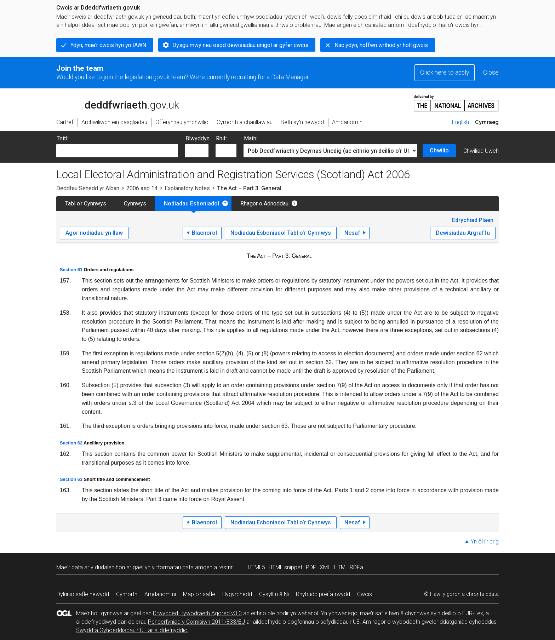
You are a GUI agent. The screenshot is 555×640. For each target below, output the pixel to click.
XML (325, 567)
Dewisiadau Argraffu (463, 232)
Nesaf (352, 232)
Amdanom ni (160, 594)
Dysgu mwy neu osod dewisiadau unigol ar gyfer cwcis (240, 45)
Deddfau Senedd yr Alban (87, 188)
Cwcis (364, 594)
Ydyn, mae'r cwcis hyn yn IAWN (108, 45)
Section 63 (71, 479)
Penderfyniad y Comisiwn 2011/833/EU (196, 621)
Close (491, 72)
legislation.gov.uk (112, 102)
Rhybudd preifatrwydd (323, 594)
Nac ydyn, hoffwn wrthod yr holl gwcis (381, 45)
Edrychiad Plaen (472, 220)
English (460, 122)
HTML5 (256, 567)
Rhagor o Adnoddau (264, 203)
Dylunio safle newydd (83, 594)
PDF (311, 567)
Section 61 (71, 269)
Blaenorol (204, 232)
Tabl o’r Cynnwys (85, 203)
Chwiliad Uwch (481, 150)
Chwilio (439, 150)
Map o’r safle (199, 594)
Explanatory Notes (187, 188)
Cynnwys (135, 203)
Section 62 (71, 443)
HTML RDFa (348, 567)
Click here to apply (444, 72)
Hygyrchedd (237, 594)
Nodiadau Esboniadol (191, 203)
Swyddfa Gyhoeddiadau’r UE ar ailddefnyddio (132, 630)
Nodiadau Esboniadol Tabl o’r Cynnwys (280, 232)
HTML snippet (285, 567)
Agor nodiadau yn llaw (94, 232)
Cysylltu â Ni (274, 594)
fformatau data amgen (184, 567)
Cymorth (126, 594)
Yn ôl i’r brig (485, 541)
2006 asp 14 (142, 188)
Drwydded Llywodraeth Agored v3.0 (197, 613)
